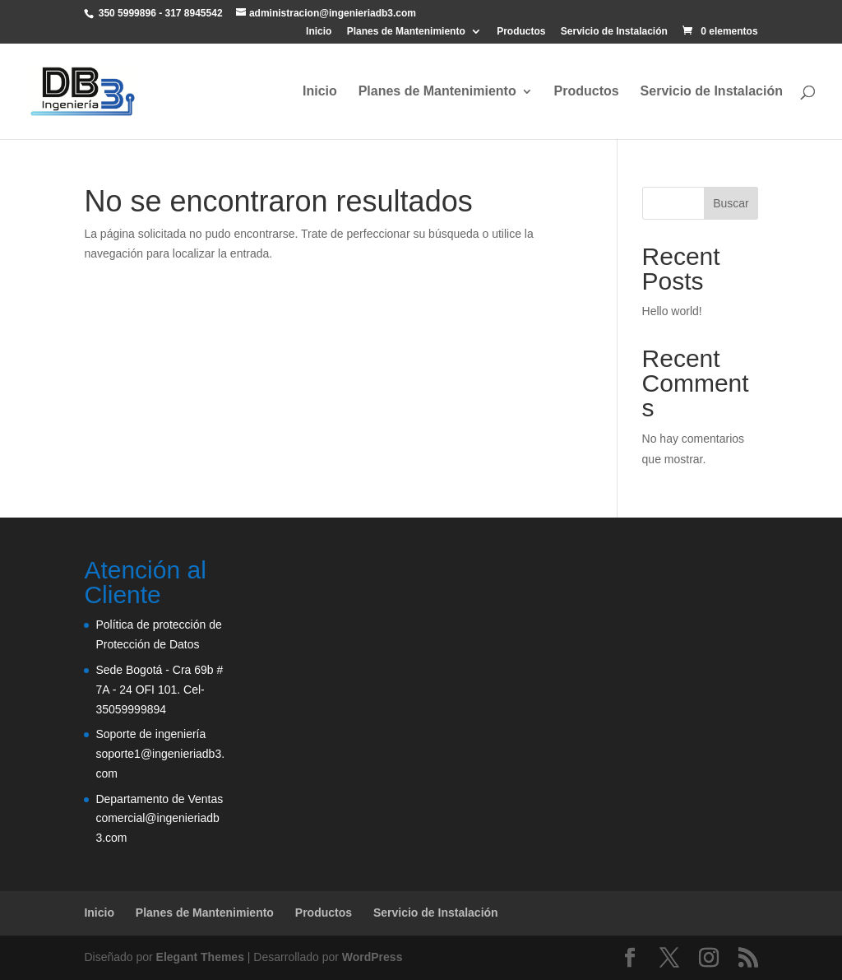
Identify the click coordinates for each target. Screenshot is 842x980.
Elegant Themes (200, 957)
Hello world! (672, 311)
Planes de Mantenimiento (406, 31)
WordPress (372, 957)
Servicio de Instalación (614, 31)
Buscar (731, 203)
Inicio (318, 31)
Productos (521, 31)
